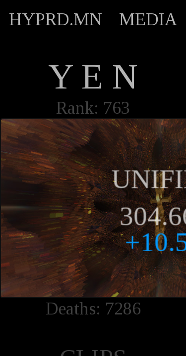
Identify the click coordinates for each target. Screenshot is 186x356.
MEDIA (148, 19)
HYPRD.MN (55, 19)
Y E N (93, 76)
